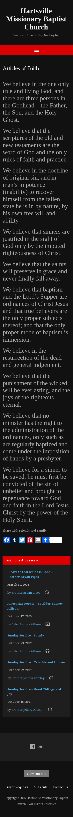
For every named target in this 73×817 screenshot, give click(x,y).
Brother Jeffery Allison (27, 710)
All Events (40, 787)
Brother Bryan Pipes (26, 592)
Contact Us (60, 787)
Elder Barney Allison (26, 624)
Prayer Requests (16, 787)
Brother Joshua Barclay (28, 678)
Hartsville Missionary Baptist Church (36, 19)
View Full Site (36, 773)
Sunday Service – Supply (25, 635)
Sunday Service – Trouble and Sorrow (36, 662)
